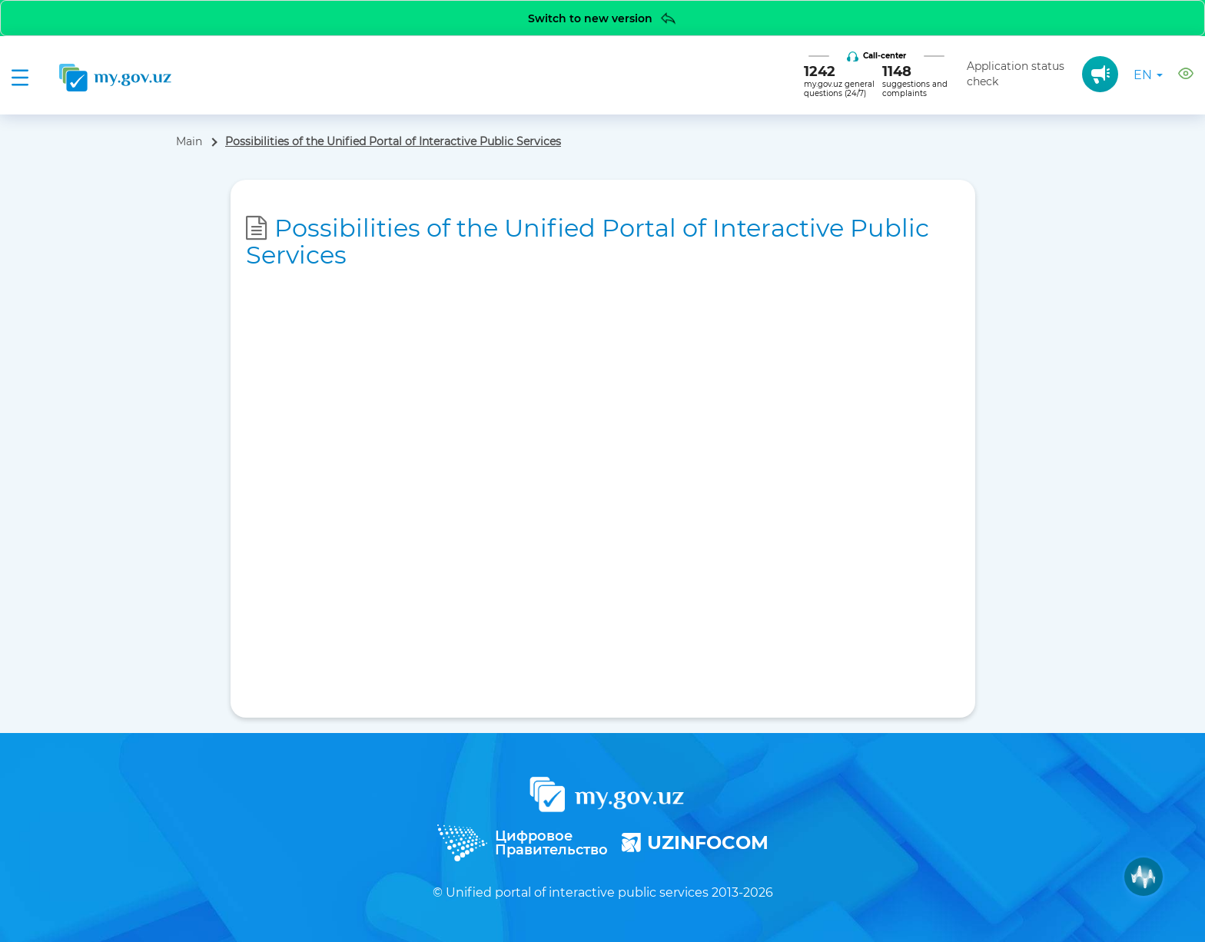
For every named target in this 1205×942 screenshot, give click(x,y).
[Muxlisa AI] (1143, 876)
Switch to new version (603, 18)
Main (189, 141)
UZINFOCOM (695, 842)
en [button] (1148, 75)
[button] (1185, 75)
